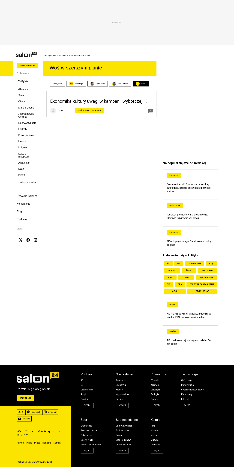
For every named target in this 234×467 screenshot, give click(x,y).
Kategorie (23, 73)
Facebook (33, 412)
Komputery (186, 394)
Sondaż (172, 270)
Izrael (186, 277)
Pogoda (154, 399)
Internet (185, 399)
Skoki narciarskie (89, 430)
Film (153, 425)
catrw (60, 111)
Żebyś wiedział (27, 66)
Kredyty (119, 389)
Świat (21, 95)
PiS (168, 284)
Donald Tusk (174, 205)
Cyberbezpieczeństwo (192, 389)
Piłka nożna (86, 435)
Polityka (62, 56)
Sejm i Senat (202, 291)
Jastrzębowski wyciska (26, 115)
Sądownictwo (122, 430)
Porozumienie (26, 135)
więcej (87, 405)
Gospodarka (124, 374)
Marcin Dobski (26, 107)
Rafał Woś (97, 84)
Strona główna (49, 56)
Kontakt (57, 442)
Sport (84, 419)
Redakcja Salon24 (27, 196)
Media (172, 305)
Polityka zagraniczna (202, 284)
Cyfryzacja (186, 380)
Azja (174, 291)
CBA (180, 284)
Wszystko (57, 84)
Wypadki (155, 380)
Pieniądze (121, 399)
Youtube (24, 419)
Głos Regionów (123, 440)
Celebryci (155, 389)
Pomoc (20, 442)
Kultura (155, 419)
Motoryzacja (187, 385)
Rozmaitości (159, 374)
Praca (119, 435)
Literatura (155, 444)
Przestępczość (123, 444)
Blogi (19, 211)
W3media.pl (46, 462)
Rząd (211, 263)
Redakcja (76, 84)
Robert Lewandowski (91, 444)
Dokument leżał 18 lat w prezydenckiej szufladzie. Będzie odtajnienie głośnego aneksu (189, 188)
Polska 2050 (206, 277)
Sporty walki (87, 440)
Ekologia (155, 394)
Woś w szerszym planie (89, 110)
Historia (154, 430)
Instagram (50, 412)
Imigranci (23, 147)
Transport (121, 380)
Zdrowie (155, 385)
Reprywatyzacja (27, 123)
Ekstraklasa (86, 425)
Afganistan (24, 162)
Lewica (22, 141)
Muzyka (155, 440)
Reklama (22, 219)
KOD (21, 169)
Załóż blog (25, 398)
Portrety (22, 129)
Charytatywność (124, 425)
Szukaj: (20, 229)
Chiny (21, 101)
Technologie (189, 374)
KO (168, 263)
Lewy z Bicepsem (23, 155)
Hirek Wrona (120, 84)
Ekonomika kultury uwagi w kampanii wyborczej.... (98, 101)
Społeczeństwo (127, 419)
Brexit (21, 175)
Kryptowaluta (122, 394)
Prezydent (173, 175)
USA (170, 277)
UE (178, 263)
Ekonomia (121, 385)
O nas (29, 442)
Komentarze (23, 203)
